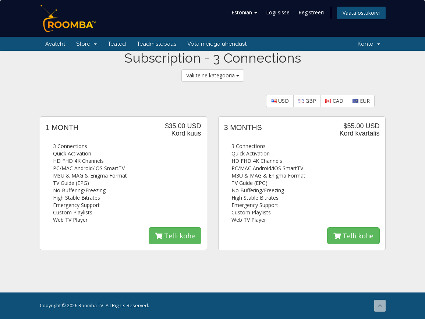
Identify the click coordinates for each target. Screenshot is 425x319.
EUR (361, 100)
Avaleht (55, 44)
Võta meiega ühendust (217, 44)
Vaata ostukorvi (361, 12)
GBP (307, 100)
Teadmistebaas (156, 44)
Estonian (244, 12)
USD (280, 100)
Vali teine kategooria (212, 75)
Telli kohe (175, 235)
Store (86, 44)
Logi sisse (278, 12)
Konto (369, 44)
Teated (117, 44)
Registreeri (311, 12)
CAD (334, 100)
